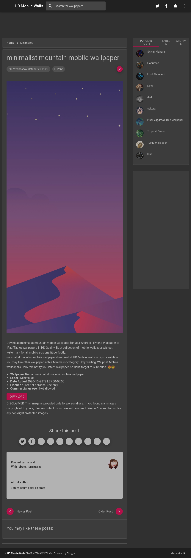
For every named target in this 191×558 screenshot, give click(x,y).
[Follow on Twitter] (157, 5)
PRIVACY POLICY (43, 553)
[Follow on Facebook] (166, 5)
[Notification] (175, 5)
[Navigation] (6, 5)
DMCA (29, 553)
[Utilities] (184, 5)
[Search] (50, 6)
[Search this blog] (76, 5)
